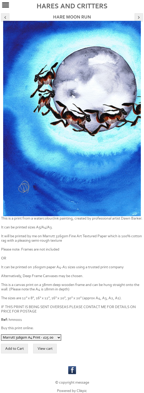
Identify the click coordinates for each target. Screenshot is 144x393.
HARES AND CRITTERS (72, 6)
